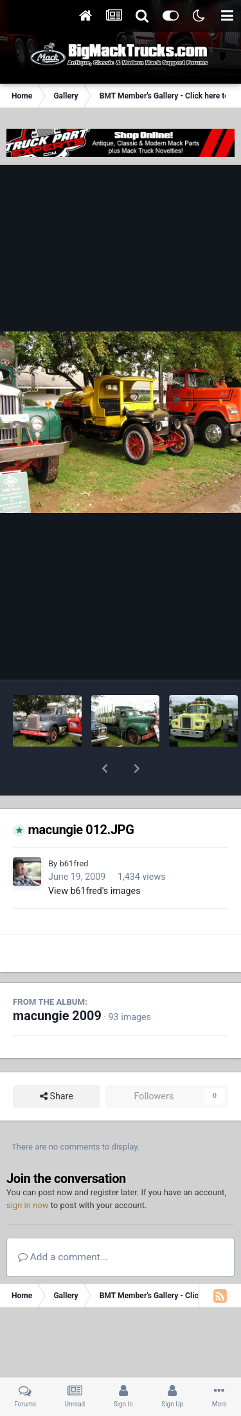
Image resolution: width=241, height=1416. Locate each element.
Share (56, 1063)
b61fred (73, 830)
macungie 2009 (57, 982)
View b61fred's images (94, 857)
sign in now (27, 1172)
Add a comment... (63, 1223)
